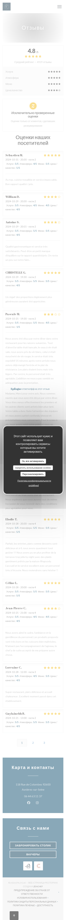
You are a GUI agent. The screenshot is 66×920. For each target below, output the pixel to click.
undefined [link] (34, 485)
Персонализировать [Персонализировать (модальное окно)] (33, 474)
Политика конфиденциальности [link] (34, 480)
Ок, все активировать (33, 461)
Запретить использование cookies (33, 467)
